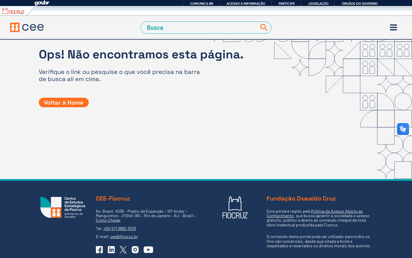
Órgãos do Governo (360, 3)
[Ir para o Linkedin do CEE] (111, 249)
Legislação (318, 3)
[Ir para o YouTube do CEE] (148, 249)
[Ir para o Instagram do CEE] (135, 249)
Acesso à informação (246, 3)
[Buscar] (262, 27)
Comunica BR (201, 3)
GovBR (41, 3)
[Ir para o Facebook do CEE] (99, 249)
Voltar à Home (64, 102)
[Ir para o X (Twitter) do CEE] (123, 250)
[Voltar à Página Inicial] (27, 27)
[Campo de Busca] (199, 27)
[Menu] (393, 27)
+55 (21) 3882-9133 (119, 228)
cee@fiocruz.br (124, 236)
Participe (287, 3)
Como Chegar (108, 220)
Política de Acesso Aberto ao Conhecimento (315, 213)
